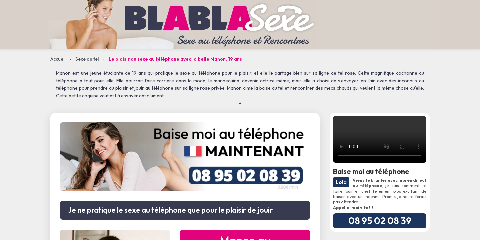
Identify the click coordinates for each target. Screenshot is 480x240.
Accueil (57, 59)
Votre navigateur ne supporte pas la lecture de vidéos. (379, 139)
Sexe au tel (87, 59)
